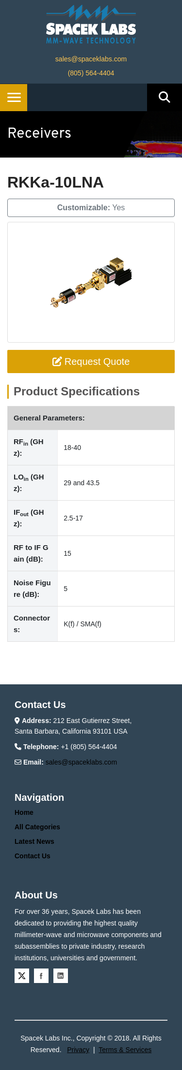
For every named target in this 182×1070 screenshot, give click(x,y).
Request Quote (91, 361)
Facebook (41, 976)
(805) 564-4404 (91, 73)
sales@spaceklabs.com (91, 59)
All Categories (37, 827)
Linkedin (60, 976)
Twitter (22, 976)
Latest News (34, 841)
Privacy (78, 1050)
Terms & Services (125, 1050)
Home (24, 812)
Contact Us (32, 856)
